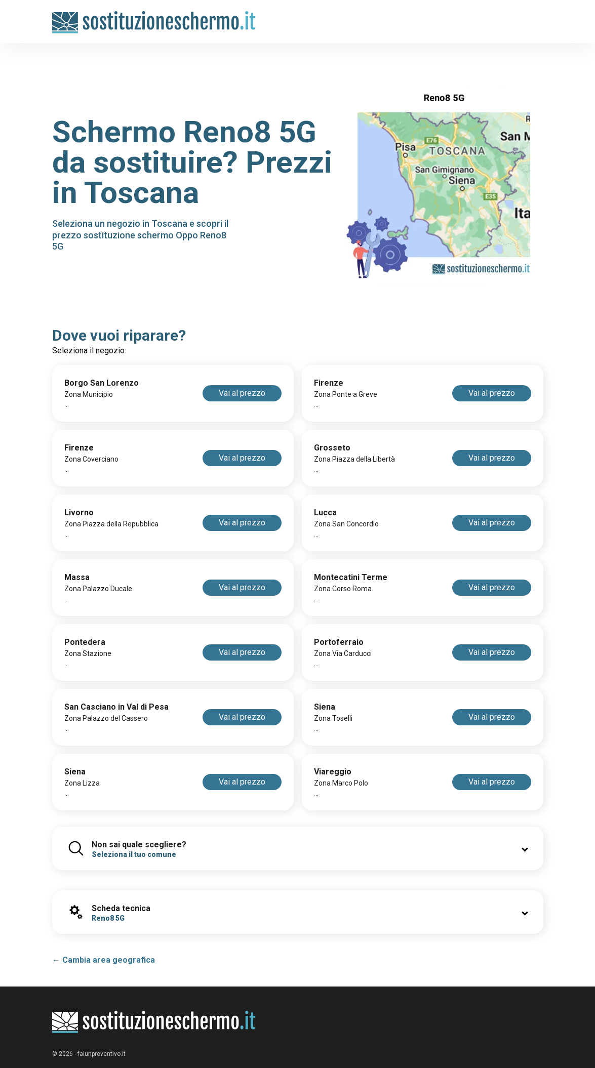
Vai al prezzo (242, 393)
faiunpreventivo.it (101, 1053)
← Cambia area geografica (103, 960)
